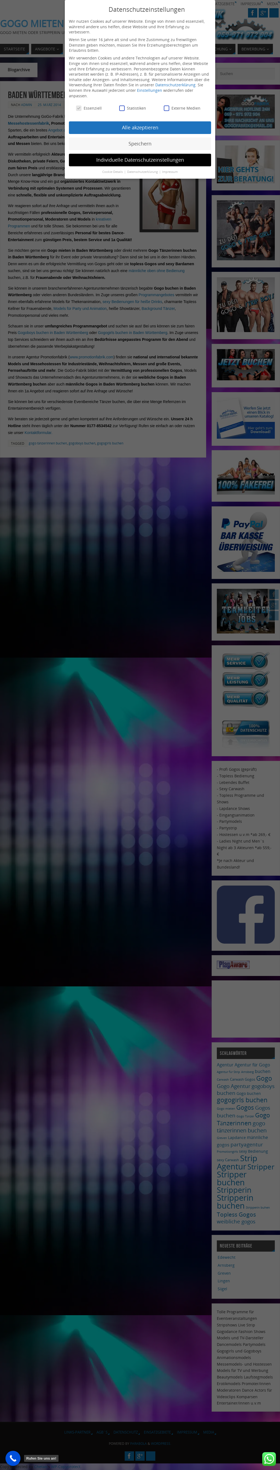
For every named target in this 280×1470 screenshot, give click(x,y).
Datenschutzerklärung (175, 84)
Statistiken (132, 108)
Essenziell (89, 108)
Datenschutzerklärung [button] (143, 172)
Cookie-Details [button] (113, 172)
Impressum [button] (170, 172)
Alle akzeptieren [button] (140, 127)
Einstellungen (149, 90)
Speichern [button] (140, 143)
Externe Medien (182, 108)
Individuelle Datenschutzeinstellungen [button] (140, 159)
